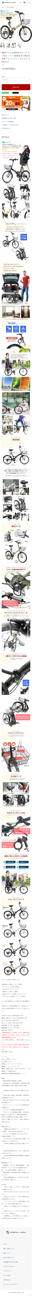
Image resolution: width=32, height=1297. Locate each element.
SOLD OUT (16, 87)
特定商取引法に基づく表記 (9, 118)
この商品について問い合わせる (10, 125)
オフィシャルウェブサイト (10, 1284)
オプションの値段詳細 (8, 121)
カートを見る (7, 1275)
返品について (5, 115)
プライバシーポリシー (9, 1266)
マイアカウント (7, 1271)
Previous (2, 26)
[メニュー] (29, 2)
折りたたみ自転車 (10, 7)
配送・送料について (8, 1248)
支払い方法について (8, 1257)
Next (30, 26)
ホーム (3, 7)
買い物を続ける (6, 128)
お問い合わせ (7, 1280)
